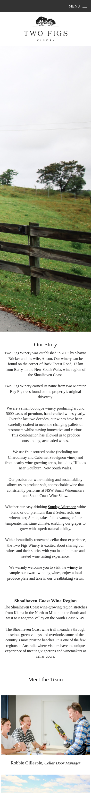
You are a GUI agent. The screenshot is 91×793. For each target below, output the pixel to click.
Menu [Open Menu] (78, 6)
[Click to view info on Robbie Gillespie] (45, 726)
